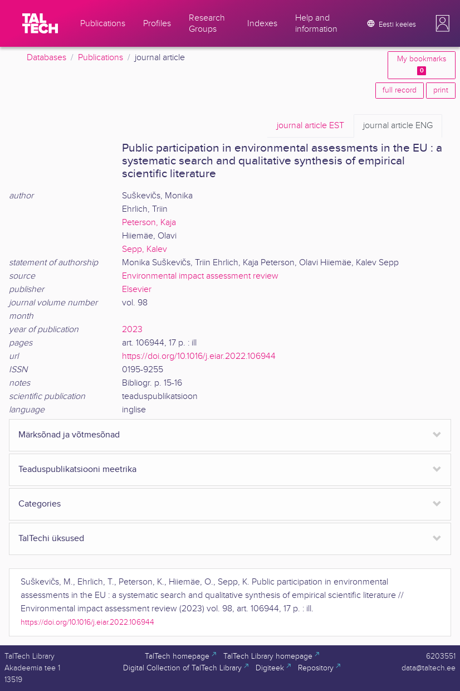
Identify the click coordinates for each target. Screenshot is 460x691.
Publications (100, 57)
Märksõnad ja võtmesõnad (69, 435)
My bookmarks (421, 65)
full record (400, 90)
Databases (46, 57)
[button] (443, 23)
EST (310, 126)
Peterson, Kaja (149, 222)
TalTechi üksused (51, 538)
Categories (39, 504)
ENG (398, 126)
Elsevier (136, 289)
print (440, 90)
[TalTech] (40, 23)
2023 (132, 329)
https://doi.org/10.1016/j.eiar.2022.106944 (199, 356)
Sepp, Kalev (144, 249)
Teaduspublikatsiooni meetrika (77, 469)
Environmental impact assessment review (200, 276)
